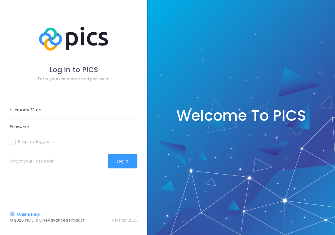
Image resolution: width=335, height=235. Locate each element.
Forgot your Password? (32, 161)
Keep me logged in (32, 142)
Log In (122, 161)
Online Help (25, 214)
